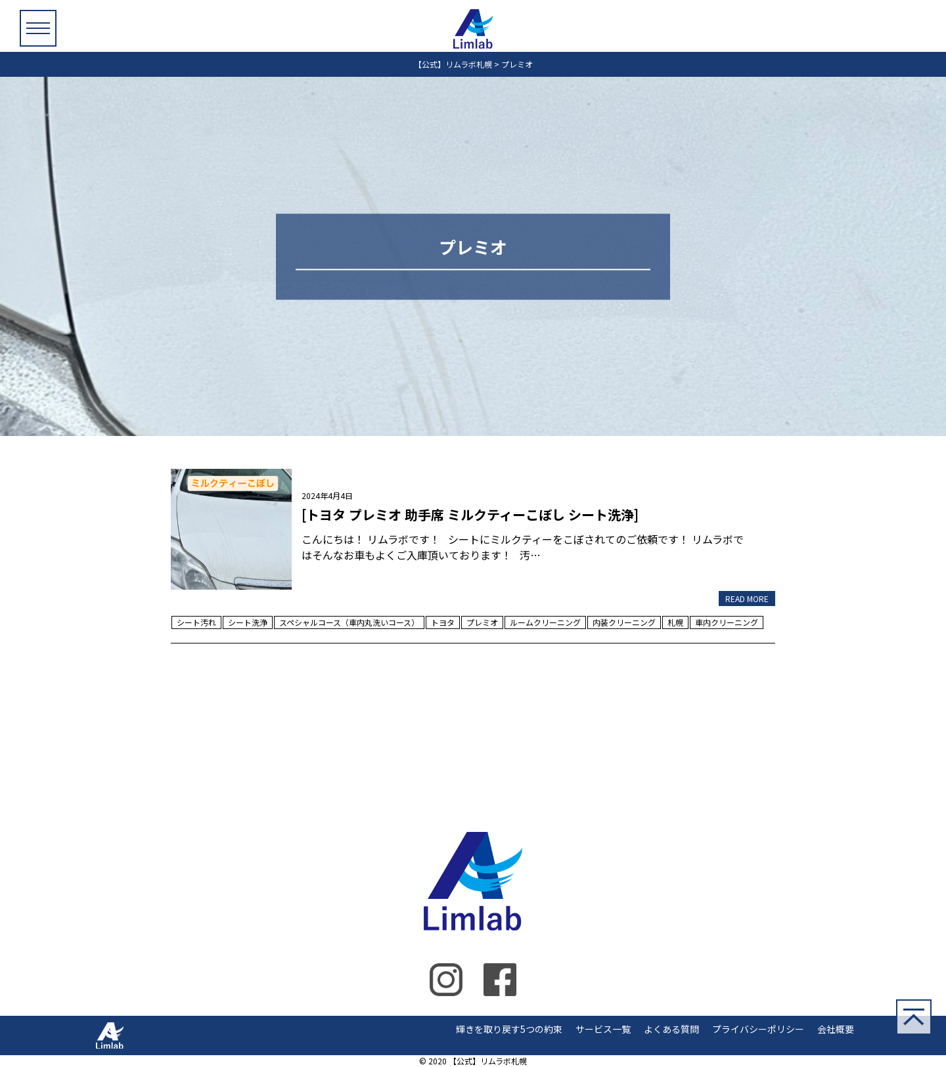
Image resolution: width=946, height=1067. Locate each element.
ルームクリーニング (545, 622)
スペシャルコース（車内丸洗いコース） (349, 622)
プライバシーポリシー (758, 1028)
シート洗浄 (247, 622)
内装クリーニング (624, 622)
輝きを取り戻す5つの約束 (509, 1028)
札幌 (675, 622)
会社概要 (835, 1028)
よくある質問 (671, 1028)
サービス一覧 (603, 1028)
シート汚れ (196, 622)
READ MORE (747, 598)
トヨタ (443, 622)
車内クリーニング (726, 622)
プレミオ (482, 622)
